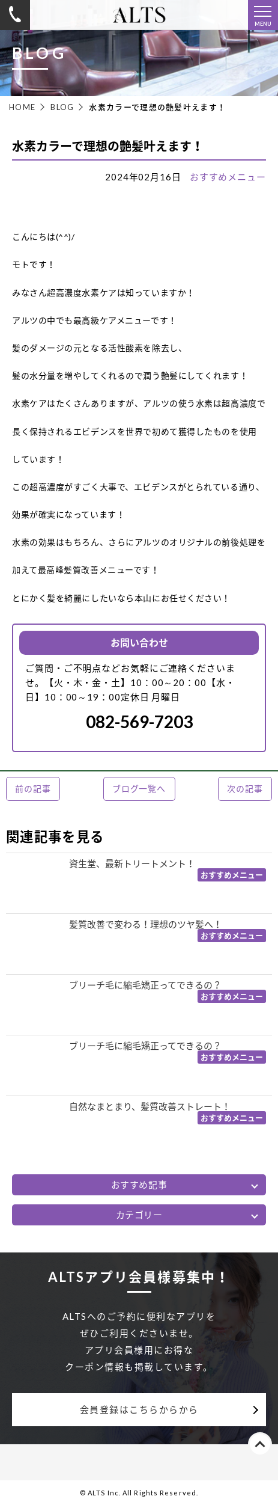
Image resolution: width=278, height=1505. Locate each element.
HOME (22, 107)
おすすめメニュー (228, 176)
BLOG (62, 107)
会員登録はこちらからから (139, 1409)
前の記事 (32, 788)
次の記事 (244, 788)
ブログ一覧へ (139, 788)
